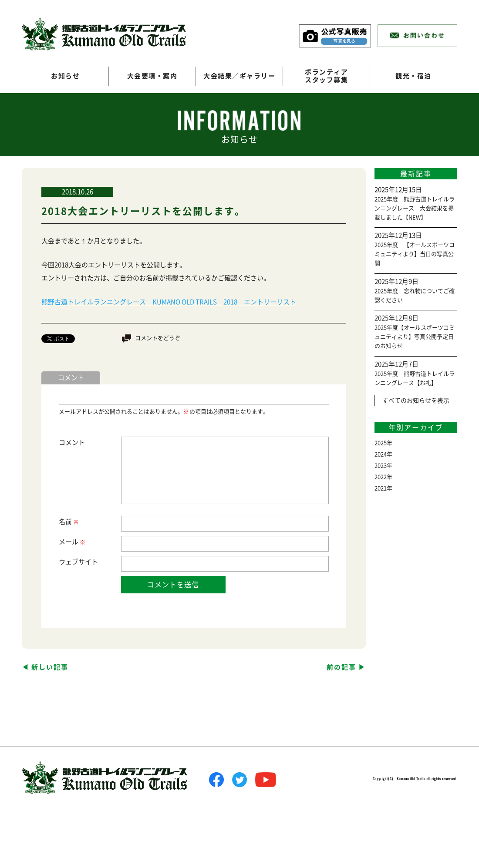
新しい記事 (49, 667)
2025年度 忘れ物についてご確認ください (414, 295)
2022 (380, 477)
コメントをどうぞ (157, 338)
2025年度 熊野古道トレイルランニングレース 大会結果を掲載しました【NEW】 (414, 208)
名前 (68, 522)
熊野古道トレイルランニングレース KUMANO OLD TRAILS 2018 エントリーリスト (168, 302)
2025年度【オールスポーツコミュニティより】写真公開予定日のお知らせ (414, 337)
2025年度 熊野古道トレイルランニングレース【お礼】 (414, 378)
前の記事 (341, 667)
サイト (88, 562)
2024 (380, 454)
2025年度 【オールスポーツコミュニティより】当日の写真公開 (414, 254)
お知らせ (65, 76)
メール (71, 542)
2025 (380, 443)
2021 (380, 488)
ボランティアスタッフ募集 (326, 76)
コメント (72, 442)
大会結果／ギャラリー (239, 76)
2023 (380, 465)
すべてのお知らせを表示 (415, 400)
